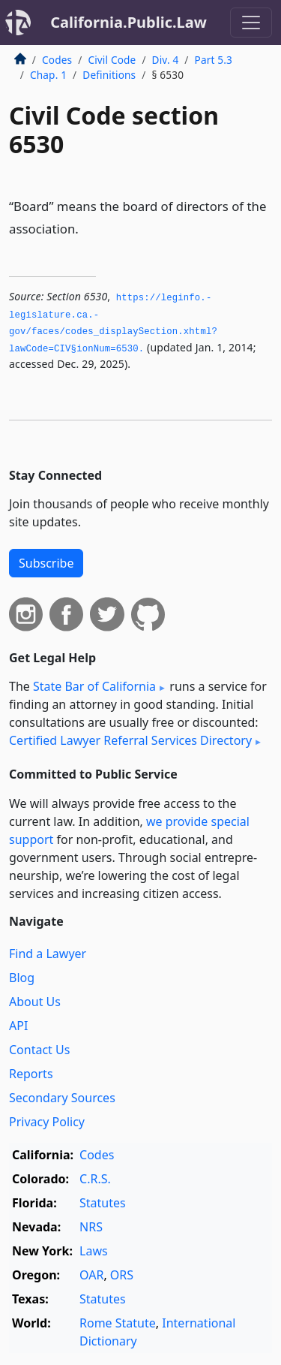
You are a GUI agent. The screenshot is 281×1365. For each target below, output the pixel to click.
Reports (31, 1073)
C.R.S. (95, 1179)
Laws (93, 1251)
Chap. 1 (48, 75)
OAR (91, 1275)
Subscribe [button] (46, 563)
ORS (121, 1275)
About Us (35, 1001)
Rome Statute (117, 1323)
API (18, 1025)
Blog (21, 977)
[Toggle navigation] (251, 23)
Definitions (109, 75)
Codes (57, 60)
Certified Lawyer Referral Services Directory (130, 740)
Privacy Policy (47, 1121)
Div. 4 (165, 60)
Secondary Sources (62, 1097)
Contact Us (39, 1049)
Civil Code (112, 60)
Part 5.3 (213, 60)
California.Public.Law (128, 22)
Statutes (102, 1203)
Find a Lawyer (47, 953)
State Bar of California (94, 686)
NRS (91, 1227)
